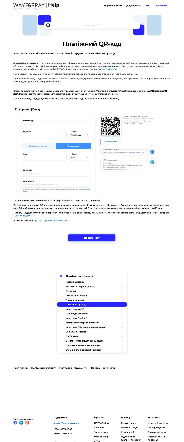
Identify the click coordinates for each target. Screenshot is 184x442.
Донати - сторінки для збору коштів (85, 341)
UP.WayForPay (101, 423)
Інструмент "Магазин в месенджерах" (86, 327)
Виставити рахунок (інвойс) (80, 286)
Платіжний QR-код (75, 304)
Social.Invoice (101, 432)
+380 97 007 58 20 (63, 433)
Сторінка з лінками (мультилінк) (83, 345)
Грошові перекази (157, 432)
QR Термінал (72, 336)
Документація (133, 5)
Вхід (148, 5)
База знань (20, 53)
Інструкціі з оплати (158, 423)
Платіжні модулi (129, 427)
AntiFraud (99, 427)
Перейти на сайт (113, 5)
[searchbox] (92, 25)
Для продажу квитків (77, 313)
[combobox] (92, 25)
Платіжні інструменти (73, 53)
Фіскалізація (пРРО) (76, 295)
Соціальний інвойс (76, 332)
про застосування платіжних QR (50, 220)
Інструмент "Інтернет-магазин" (82, 322)
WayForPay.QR (101, 436)
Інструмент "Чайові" (76, 318)
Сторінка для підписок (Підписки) (83, 350)
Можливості (127, 432)
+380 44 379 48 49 (63, 429)
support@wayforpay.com (66, 423)
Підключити (161, 5)
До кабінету (92, 237)
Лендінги (71, 291)
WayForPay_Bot (109, 69)
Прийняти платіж (75, 300)
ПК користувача (156, 427)
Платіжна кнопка (75, 282)
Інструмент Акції (74, 309)
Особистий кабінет (43, 53)
